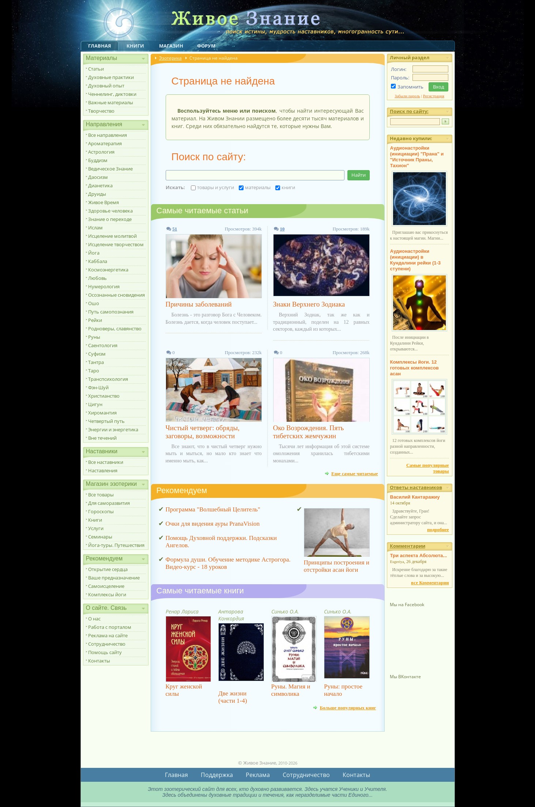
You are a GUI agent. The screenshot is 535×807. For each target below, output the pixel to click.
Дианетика (100, 185)
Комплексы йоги (107, 594)
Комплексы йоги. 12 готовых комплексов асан (414, 367)
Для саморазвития (109, 503)
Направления (104, 124)
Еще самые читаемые (354, 473)
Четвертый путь (106, 421)
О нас (94, 618)
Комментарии (407, 546)
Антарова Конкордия (231, 615)
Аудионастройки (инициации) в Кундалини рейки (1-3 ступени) (415, 259)
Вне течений (102, 438)
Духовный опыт (106, 85)
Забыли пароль (407, 96)
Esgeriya (397, 561)
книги (285, 187)
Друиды (97, 194)
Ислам (95, 227)
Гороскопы (101, 511)
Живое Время (103, 202)
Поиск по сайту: (409, 111)
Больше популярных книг (348, 707)
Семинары (100, 536)
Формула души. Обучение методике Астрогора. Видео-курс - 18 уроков (228, 563)
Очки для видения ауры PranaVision (213, 523)
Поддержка (217, 775)
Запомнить (410, 86)
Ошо (93, 303)
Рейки (95, 320)
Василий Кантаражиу (415, 497)
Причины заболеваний (199, 304)
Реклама (258, 775)
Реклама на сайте (108, 635)
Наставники (102, 451)
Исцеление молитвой (112, 236)
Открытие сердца (108, 569)
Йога (93, 252)
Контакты (99, 660)
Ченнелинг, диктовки (112, 94)
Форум (206, 45)
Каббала (97, 261)
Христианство (104, 396)
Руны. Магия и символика (290, 690)
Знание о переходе (110, 219)
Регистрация (433, 96)
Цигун (95, 404)
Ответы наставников (416, 487)
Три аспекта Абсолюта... (418, 555)
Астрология (101, 152)
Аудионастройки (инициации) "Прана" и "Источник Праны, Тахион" (417, 156)
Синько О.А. (285, 611)
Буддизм (98, 160)
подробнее (438, 529)
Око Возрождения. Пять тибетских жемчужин (308, 432)
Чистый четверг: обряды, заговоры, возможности (203, 432)
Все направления (107, 135)
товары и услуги (212, 187)
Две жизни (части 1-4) (232, 697)
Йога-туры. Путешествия (116, 545)
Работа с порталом (109, 627)
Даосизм (98, 177)
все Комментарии (430, 582)
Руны (94, 337)
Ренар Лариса (182, 611)
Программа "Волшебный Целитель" (213, 509)
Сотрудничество (106, 644)
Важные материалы (110, 102)
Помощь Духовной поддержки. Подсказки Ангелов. (221, 541)
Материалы (101, 58)
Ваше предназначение (114, 577)
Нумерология (104, 286)
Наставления (102, 470)
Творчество (101, 111)
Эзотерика (170, 58)
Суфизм (97, 353)
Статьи (96, 68)
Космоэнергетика (108, 269)
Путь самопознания (110, 311)
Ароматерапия (105, 143)
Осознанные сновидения (116, 295)
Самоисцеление (106, 586)
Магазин (171, 45)
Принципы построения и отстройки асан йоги (336, 566)
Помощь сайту (105, 652)
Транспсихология (108, 379)
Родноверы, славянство (115, 328)
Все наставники (105, 462)
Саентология (102, 345)
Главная (99, 45)
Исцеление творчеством (116, 244)
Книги (135, 45)
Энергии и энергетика (113, 429)
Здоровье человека (110, 210)
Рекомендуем (104, 558)
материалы (255, 187)
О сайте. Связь (106, 608)
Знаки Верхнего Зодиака (309, 304)
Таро (93, 370)
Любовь (97, 278)
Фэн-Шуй (98, 387)
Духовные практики (111, 77)
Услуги (95, 528)
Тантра (96, 362)
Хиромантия (102, 412)
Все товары (101, 494)
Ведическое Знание (110, 168)
